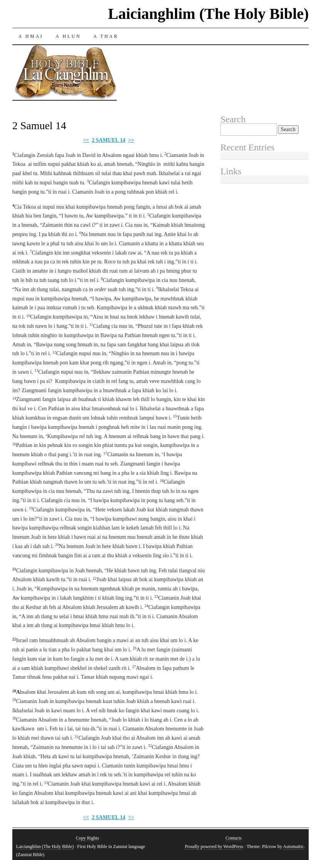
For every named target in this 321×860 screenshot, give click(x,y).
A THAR (105, 36)
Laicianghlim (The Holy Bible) (208, 13)
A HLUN (68, 36)
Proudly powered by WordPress (214, 846)
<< (86, 140)
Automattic (293, 846)
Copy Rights (87, 838)
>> (131, 140)
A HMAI (31, 36)
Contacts (233, 838)
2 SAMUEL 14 (108, 140)
